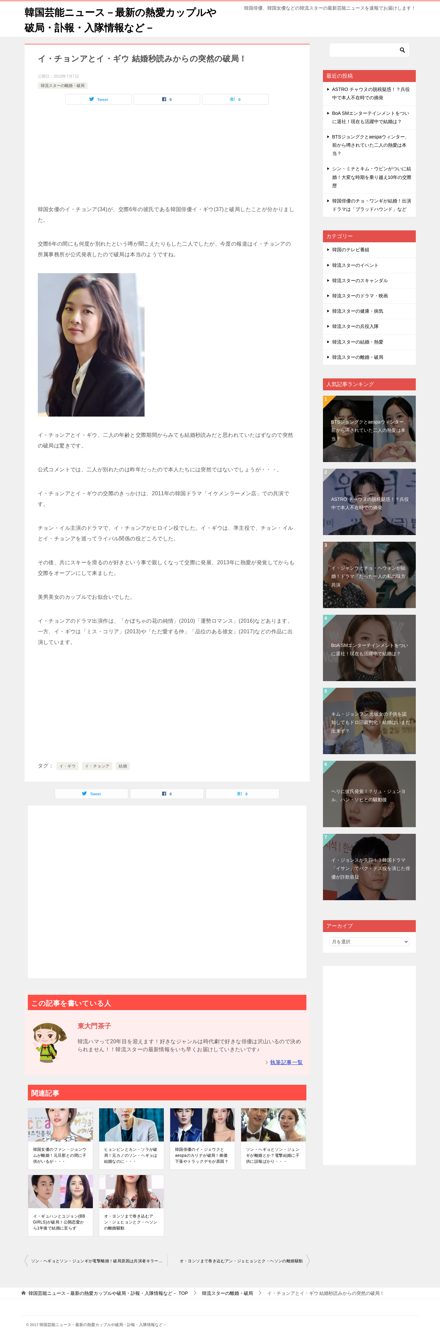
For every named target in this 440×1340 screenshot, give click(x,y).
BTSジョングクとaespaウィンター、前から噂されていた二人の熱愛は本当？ (370, 145)
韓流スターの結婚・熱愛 (357, 341)
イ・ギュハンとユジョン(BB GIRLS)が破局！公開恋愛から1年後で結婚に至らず (59, 1222)
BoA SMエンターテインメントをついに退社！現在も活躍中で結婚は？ (370, 649)
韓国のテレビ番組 (350, 249)
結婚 (123, 765)
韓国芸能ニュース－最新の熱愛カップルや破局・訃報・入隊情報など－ (121, 19)
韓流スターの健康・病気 (357, 310)
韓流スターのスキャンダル (360, 280)
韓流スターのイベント (355, 264)
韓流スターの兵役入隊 (355, 326)
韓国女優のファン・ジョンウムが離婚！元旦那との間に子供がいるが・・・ (60, 1155)
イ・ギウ (67, 765)
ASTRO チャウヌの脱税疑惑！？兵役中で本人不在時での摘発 (370, 503)
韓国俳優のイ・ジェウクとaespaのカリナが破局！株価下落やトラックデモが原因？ (201, 1155)
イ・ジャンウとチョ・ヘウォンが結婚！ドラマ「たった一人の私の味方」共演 (370, 576)
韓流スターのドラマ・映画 (360, 295)
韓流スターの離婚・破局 (63, 85)
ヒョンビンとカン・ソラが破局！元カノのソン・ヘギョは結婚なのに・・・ (130, 1155)
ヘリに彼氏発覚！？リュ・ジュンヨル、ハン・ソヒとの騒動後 (368, 795)
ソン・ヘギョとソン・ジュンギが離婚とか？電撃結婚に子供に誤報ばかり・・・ (272, 1155)
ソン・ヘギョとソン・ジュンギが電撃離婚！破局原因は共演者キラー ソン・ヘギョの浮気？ (99, 1260)
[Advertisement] (167, 157)
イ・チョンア (97, 765)
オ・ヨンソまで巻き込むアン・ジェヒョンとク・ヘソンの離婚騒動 (130, 1222)
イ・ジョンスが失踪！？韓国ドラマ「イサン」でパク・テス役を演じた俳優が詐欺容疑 (370, 868)
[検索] (369, 49)
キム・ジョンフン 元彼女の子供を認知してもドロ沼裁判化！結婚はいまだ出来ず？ (370, 722)
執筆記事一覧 (286, 1062)
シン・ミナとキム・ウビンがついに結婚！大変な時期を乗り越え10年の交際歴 (372, 177)
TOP (108, 1293)
